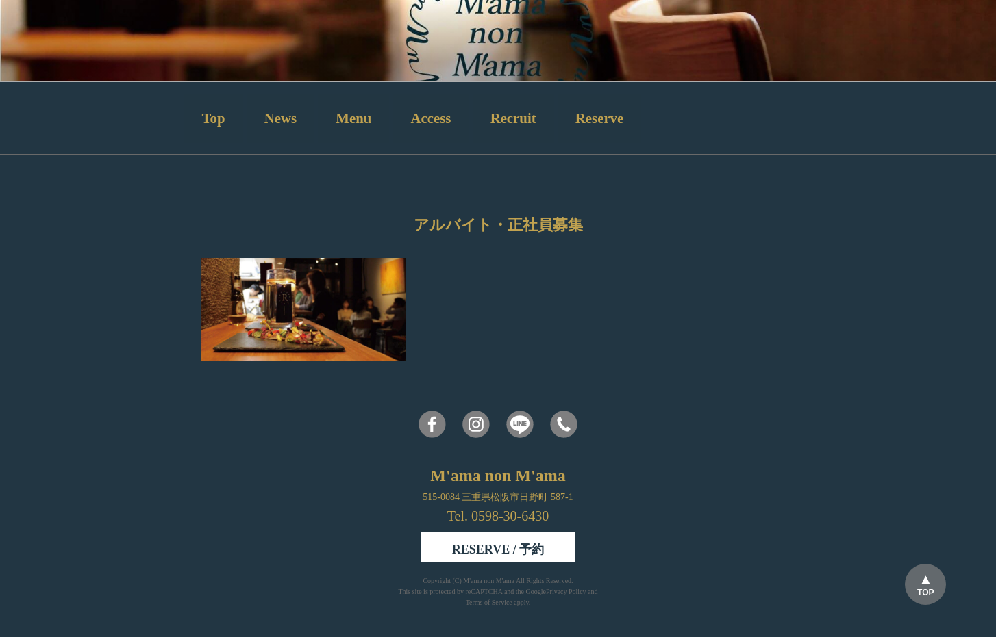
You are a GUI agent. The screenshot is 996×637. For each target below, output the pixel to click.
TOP (925, 592)
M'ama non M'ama (489, 580)
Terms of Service (489, 602)
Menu (353, 118)
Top (213, 118)
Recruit (513, 118)
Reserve (599, 118)
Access (431, 118)
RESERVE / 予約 (498, 549)
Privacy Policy (566, 591)
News (280, 118)
